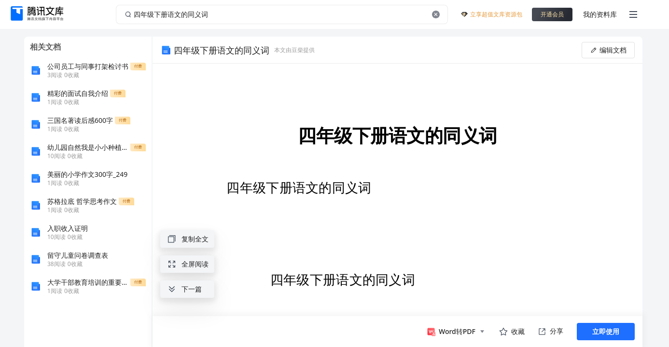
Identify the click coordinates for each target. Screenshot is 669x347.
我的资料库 (600, 14)
